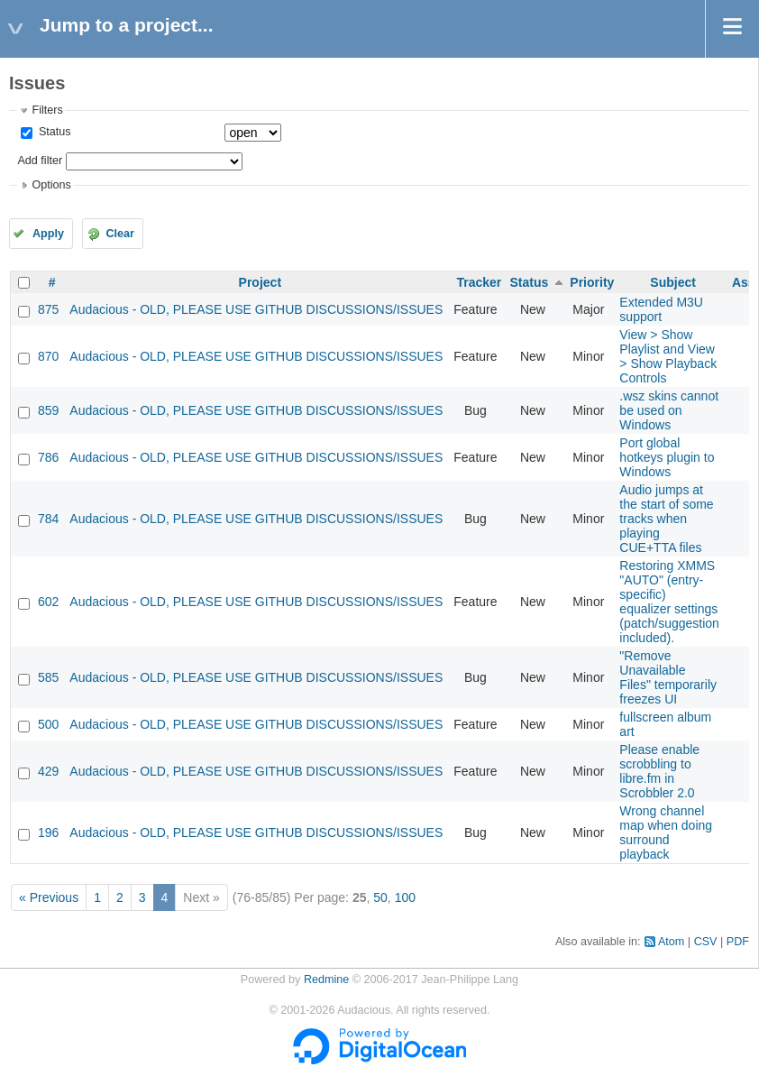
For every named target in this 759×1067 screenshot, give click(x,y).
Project (260, 282)
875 (48, 309)
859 (48, 410)
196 (48, 832)
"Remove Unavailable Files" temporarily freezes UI (668, 677)
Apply (48, 233)
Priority (592, 282)
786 (48, 457)
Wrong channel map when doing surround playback (665, 832)
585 (48, 677)
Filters (47, 110)
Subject (673, 282)
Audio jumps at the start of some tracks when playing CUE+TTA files (666, 519)
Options (51, 185)
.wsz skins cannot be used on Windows (668, 410)
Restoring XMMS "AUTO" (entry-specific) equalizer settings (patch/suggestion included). (669, 601)
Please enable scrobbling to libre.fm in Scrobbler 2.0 (659, 771)
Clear (119, 233)
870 (48, 356)
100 (405, 897)
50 (380, 897)
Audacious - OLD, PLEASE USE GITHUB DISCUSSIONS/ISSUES (256, 309)
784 (48, 518)
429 (48, 771)
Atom (671, 941)
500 (48, 724)
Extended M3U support (661, 309)
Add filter (39, 160)
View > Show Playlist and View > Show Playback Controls (668, 356)
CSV (706, 941)
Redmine (326, 979)
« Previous (48, 897)
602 (48, 601)
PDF (738, 941)
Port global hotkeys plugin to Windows (666, 457)
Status (52, 131)
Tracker (478, 282)
